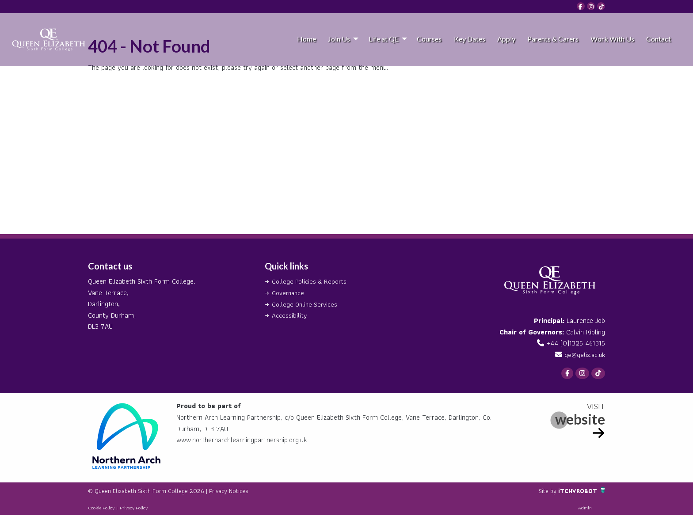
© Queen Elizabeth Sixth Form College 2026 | (156, 491)
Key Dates (469, 38)
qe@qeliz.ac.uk (584, 354)
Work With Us (612, 38)
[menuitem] (306, 38)
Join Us (339, 38)
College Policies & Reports (310, 281)
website (580, 420)
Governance (289, 292)
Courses (429, 38)
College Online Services (306, 303)
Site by (542, 491)
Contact (658, 38)
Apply (506, 38)
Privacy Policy (134, 508)
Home (306, 38)
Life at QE (384, 38)
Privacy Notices (247, 491)
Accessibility (289, 315)
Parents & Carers (553, 38)
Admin (585, 508)
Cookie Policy (101, 508)
